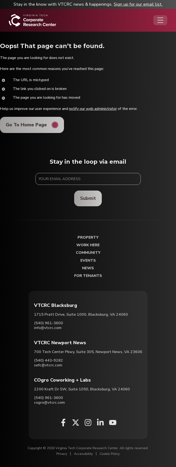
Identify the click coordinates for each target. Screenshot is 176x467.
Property (88, 237)
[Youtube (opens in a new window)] (113, 422)
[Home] (32, 20)
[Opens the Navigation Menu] (160, 20)
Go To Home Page (26, 125)
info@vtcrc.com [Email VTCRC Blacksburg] (48, 327)
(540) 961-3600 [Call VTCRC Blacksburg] (48, 323)
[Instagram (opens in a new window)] (88, 422)
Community (88, 253)
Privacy (61, 454)
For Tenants (88, 276)
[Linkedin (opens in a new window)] (100, 422)
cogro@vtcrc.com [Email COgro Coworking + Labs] (49, 402)
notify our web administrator (93, 108)
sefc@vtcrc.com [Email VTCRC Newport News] (48, 365)
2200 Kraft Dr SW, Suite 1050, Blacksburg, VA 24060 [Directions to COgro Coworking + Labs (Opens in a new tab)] (82, 389)
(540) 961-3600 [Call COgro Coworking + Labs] (48, 397)
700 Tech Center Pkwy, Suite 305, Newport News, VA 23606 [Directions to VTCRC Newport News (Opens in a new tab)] (88, 351)
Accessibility (83, 454)
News (88, 268)
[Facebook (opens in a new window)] (63, 422)
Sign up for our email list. (138, 4)
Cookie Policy (110, 454)
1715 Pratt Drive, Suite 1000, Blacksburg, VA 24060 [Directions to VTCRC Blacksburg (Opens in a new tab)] (81, 314)
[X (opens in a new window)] (75, 422)
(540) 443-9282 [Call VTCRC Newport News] (48, 360)
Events (88, 260)
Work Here (88, 245)
